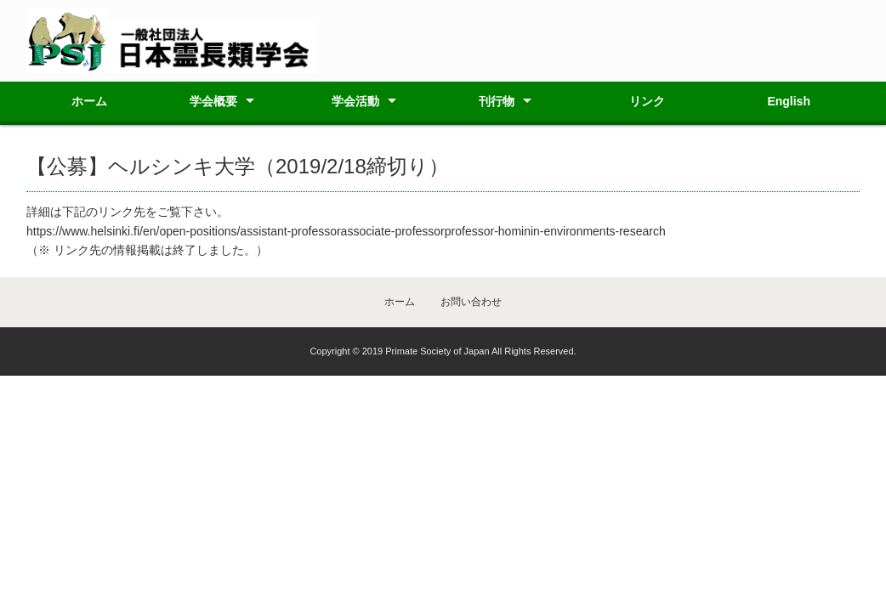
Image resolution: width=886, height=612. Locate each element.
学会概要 (213, 101)
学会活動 (355, 101)
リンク (647, 101)
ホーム (89, 101)
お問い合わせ (471, 302)
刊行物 (496, 101)
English (788, 101)
